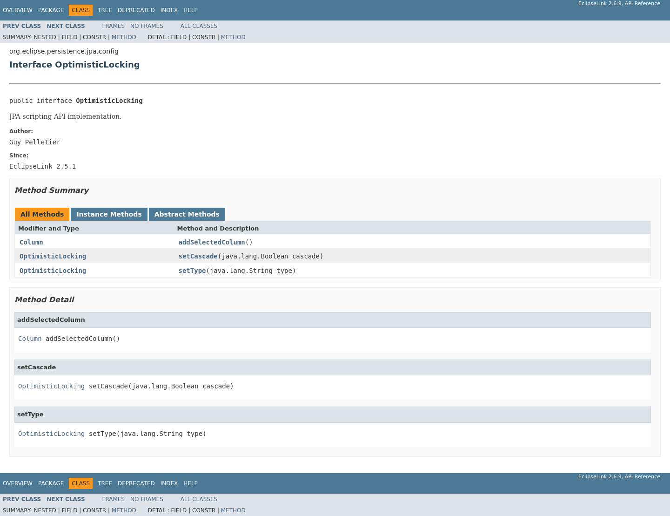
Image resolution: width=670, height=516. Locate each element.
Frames (113, 26)
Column (31, 242)
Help (190, 10)
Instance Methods (108, 214)
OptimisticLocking (53, 256)
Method (124, 37)
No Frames (146, 26)
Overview (18, 10)
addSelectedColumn (212, 242)
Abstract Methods (187, 214)
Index (169, 10)
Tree (105, 10)
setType (192, 270)
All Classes (199, 26)
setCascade (198, 256)
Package (51, 10)
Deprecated (136, 10)
